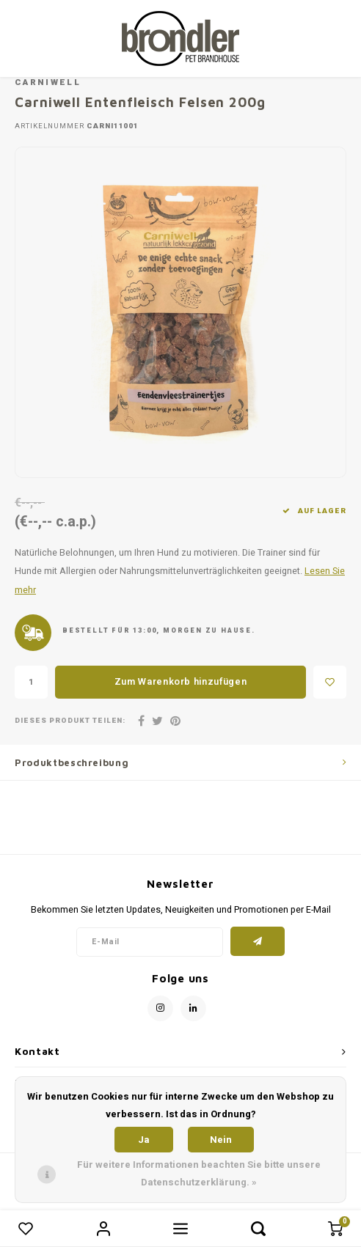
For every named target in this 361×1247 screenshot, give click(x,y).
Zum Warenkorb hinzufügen (180, 681)
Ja (144, 1140)
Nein (221, 1140)
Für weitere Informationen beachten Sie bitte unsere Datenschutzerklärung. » (199, 1173)
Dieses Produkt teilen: (70, 721)
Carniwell (48, 82)
